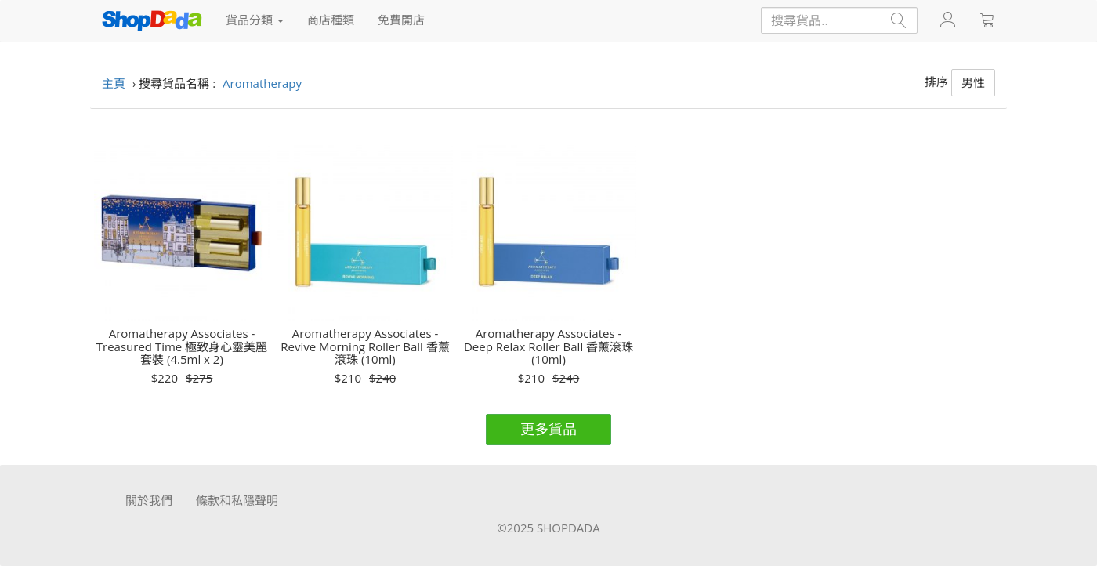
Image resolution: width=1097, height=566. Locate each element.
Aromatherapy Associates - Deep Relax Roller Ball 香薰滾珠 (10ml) (548, 346)
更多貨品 (548, 428)
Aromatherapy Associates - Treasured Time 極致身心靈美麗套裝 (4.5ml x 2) (181, 346)
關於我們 (148, 500)
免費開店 (401, 19)
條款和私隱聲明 (237, 500)
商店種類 (330, 19)
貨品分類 (255, 19)
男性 (973, 82)
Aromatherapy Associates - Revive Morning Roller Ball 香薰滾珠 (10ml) (365, 346)
